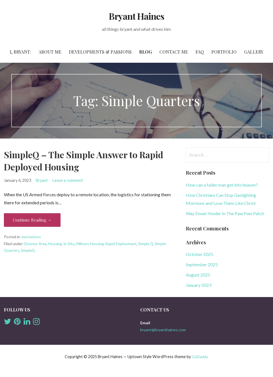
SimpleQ (28, 250)
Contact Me (173, 52)
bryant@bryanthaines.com (163, 329)
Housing (55, 244)
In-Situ (69, 244)
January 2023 (198, 285)
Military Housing (90, 244)
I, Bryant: (20, 52)
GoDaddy (200, 356)
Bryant (42, 180)
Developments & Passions (100, 52)
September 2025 (202, 264)
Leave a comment (67, 180)
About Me (50, 52)
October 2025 (199, 254)
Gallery (253, 52)
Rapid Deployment (120, 244)
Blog (145, 52)
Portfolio (224, 52)
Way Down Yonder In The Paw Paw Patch (225, 213)
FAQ (200, 52)
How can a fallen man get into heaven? (222, 184)
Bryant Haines (136, 16)
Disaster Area (35, 244)
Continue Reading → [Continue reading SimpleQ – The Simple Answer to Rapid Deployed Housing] (32, 220)
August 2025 (198, 274)
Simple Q (145, 244)
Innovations (31, 237)
